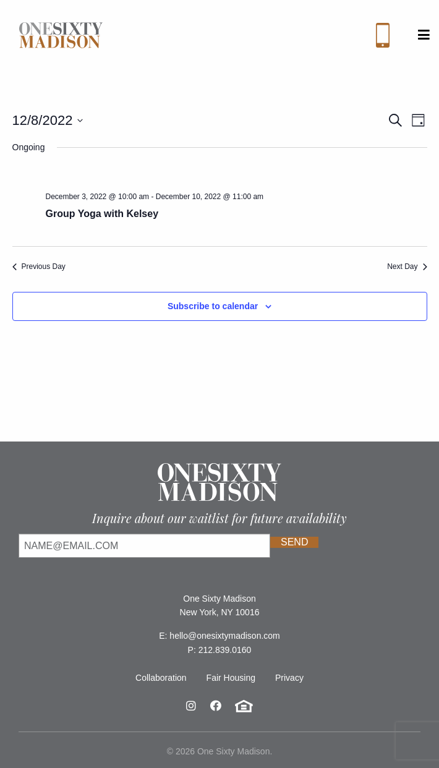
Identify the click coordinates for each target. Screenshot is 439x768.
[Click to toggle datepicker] (47, 120)
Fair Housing (231, 678)
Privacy (289, 678)
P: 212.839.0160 (220, 650)
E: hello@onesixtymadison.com (219, 636)
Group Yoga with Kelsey (102, 213)
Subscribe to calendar (213, 306)
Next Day (407, 266)
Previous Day (39, 266)
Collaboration (161, 678)
